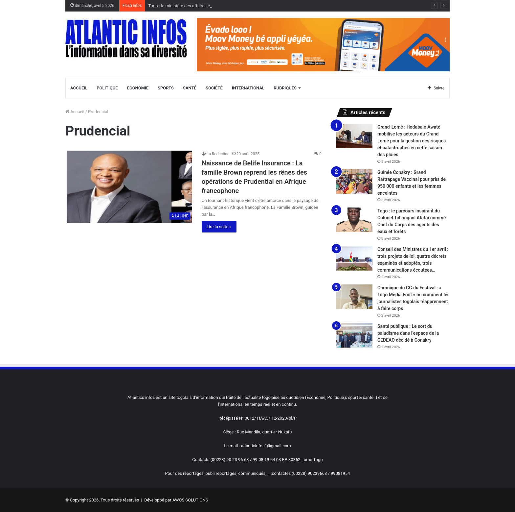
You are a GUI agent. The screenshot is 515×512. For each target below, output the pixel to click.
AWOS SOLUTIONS (190, 500)
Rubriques (285, 87)
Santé (189, 87)
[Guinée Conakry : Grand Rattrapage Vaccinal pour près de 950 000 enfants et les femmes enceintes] (354, 181)
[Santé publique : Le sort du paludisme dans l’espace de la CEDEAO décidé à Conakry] (354, 335)
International (248, 87)
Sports (166, 87)
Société (214, 87)
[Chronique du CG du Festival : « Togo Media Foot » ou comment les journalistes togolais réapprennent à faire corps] (354, 296)
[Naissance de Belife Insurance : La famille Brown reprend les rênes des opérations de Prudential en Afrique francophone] (129, 187)
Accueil (78, 87)
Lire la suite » (219, 226)
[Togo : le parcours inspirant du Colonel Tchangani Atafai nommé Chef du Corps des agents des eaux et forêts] (354, 219)
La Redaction (218, 154)
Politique (107, 87)
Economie (137, 87)
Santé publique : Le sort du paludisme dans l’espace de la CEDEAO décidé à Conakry (408, 333)
